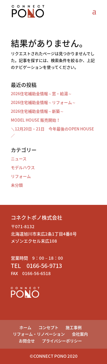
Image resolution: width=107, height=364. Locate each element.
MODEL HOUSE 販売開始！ (35, 120)
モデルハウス (23, 167)
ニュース (19, 158)
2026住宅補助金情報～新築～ (37, 111)
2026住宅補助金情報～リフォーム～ (43, 102)
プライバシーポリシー (62, 341)
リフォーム (21, 176)
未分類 (17, 185)
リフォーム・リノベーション (39, 334)
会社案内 (80, 334)
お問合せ (27, 341)
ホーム (25, 327)
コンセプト (48, 327)
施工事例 (74, 327)
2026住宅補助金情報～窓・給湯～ (41, 93)
